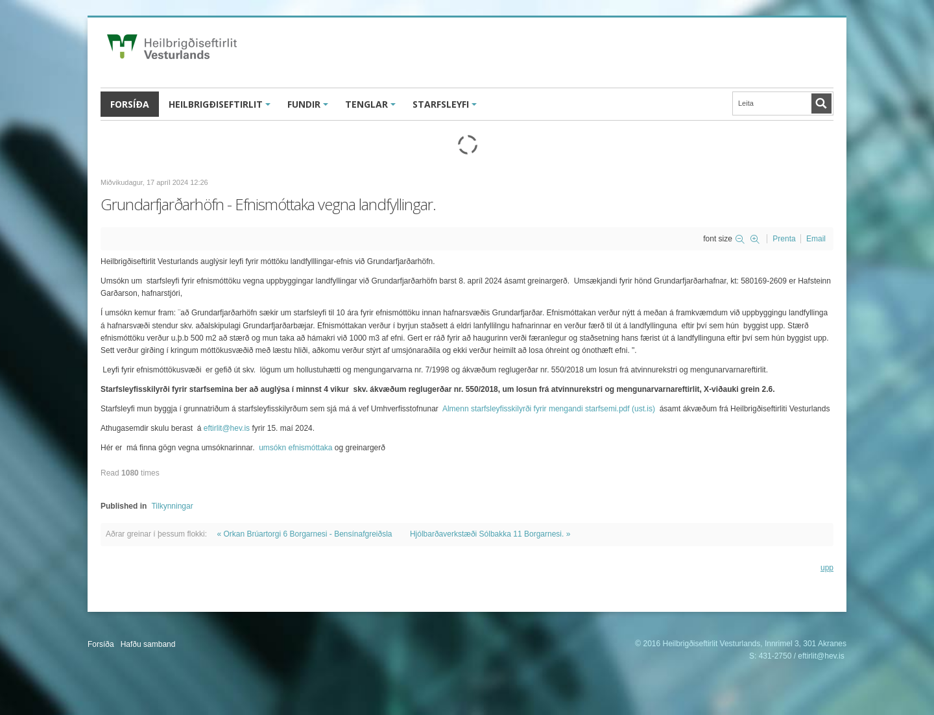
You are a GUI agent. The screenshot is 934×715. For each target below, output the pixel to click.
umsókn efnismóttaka (295, 447)
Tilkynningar (172, 506)
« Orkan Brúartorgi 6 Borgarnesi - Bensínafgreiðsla (304, 534)
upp (826, 567)
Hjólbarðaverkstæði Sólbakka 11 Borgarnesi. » (490, 534)
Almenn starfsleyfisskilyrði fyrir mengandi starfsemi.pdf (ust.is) (548, 408)
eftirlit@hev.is (227, 428)
